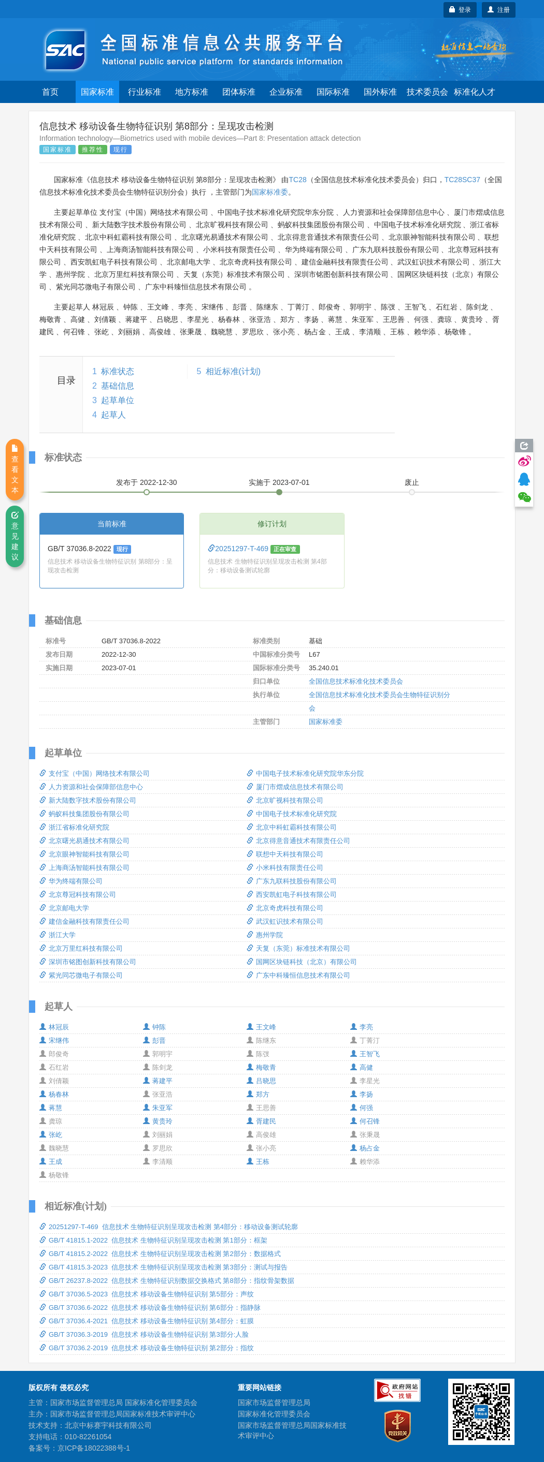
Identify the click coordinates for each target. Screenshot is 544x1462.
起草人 (113, 414)
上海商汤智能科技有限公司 (84, 868)
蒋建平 (158, 1081)
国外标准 (380, 91)
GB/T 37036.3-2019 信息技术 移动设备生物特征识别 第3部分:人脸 (144, 1334)
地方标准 (191, 91)
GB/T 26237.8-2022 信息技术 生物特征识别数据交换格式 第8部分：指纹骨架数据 (166, 1280)
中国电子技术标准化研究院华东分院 (305, 773)
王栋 (258, 1161)
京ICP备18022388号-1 (94, 1448)
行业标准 (144, 91)
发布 (146, 482)
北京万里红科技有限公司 (81, 948)
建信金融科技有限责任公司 (84, 921)
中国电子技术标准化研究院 (292, 814)
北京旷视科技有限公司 (285, 800)
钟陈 (154, 1027)
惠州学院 (265, 935)
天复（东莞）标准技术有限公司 (298, 948)
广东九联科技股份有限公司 (292, 881)
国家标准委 (270, 192)
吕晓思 (261, 1081)
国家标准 (97, 91)
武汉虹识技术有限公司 (285, 921)
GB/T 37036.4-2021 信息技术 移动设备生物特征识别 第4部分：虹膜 (146, 1321)
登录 (460, 9)
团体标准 (238, 91)
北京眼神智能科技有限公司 (84, 854)
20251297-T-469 (239, 548)
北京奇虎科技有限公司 (285, 908)
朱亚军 (158, 1108)
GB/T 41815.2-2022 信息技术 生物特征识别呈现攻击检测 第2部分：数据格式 (160, 1254)
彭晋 (154, 1040)
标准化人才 (474, 91)
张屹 (50, 1135)
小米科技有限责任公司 (285, 868)
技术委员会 (427, 91)
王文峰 (261, 1027)
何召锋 (365, 1121)
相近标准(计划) (233, 371)
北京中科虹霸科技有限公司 (292, 827)
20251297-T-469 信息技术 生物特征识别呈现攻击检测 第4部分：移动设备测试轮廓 (168, 1227)
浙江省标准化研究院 (74, 827)
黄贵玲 (158, 1121)
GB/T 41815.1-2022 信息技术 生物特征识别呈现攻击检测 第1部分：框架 (153, 1240)
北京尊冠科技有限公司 (77, 894)
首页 (50, 91)
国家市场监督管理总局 (274, 1402)
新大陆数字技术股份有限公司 (87, 800)
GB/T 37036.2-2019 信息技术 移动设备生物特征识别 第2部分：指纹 (146, 1348)
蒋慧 (50, 1108)
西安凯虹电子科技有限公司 (292, 894)
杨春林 (54, 1094)
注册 (499, 9)
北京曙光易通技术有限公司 (84, 841)
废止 (412, 482)
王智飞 (365, 1054)
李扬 (361, 1094)
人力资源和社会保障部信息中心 (91, 787)
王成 (50, 1161)
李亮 (361, 1027)
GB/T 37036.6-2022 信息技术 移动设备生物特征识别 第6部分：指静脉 (150, 1307)
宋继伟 (54, 1040)
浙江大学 (57, 935)
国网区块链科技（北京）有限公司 (302, 962)
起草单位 (117, 400)
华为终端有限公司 (71, 881)
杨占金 (365, 1148)
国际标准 (333, 91)
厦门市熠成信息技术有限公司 (295, 787)
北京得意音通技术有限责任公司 (298, 841)
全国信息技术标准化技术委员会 (356, 681)
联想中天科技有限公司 (285, 854)
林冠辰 (54, 1027)
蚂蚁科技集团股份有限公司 (84, 814)
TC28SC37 (462, 179)
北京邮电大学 (64, 908)
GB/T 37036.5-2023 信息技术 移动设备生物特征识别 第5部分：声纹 (146, 1294)
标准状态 (117, 371)
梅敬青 (261, 1067)
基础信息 (117, 385)
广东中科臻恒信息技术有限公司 (298, 975)
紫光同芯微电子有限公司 (81, 975)
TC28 (297, 179)
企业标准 (286, 91)
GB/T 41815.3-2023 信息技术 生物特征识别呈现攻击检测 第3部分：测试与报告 (163, 1267)
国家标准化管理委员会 (274, 1414)
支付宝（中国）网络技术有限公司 (94, 773)
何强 (361, 1108)
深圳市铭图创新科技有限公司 (87, 962)
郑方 (258, 1094)
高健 (361, 1067)
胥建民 (261, 1121)
